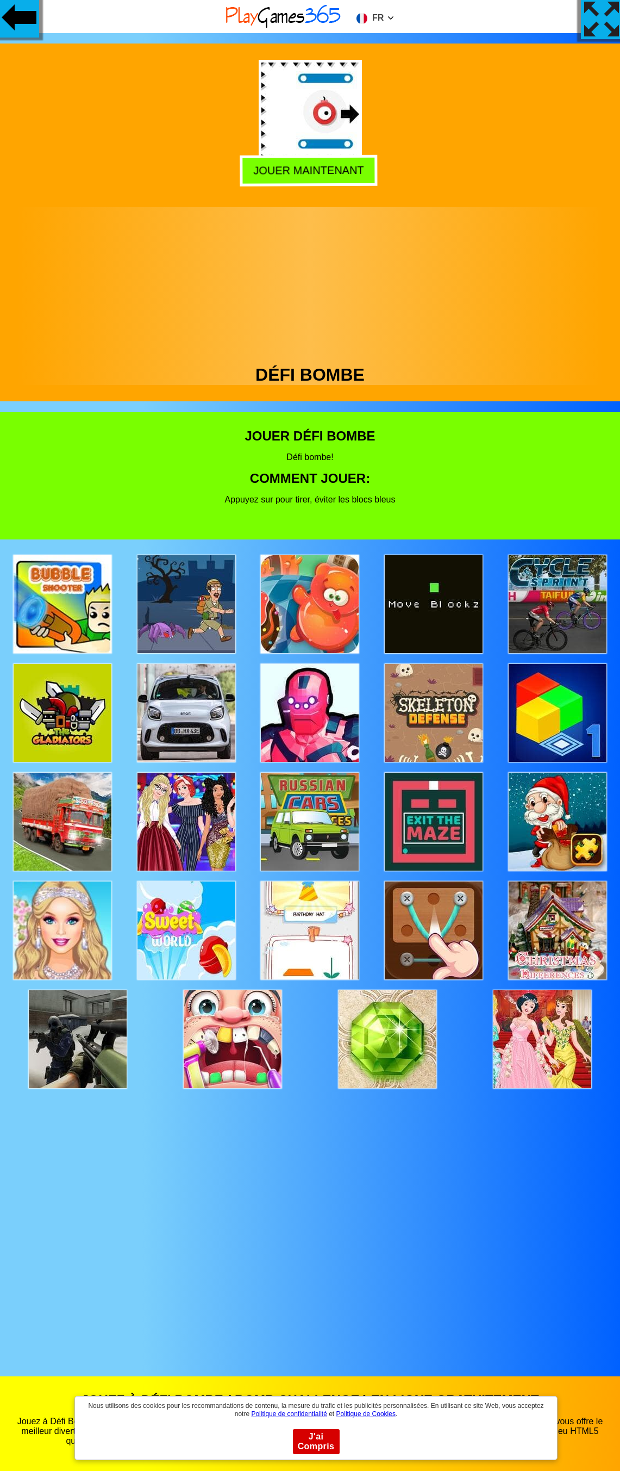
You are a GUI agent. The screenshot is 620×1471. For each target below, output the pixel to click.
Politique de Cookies (366, 1414)
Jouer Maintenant (310, 169)
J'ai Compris (316, 1441)
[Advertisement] (310, 283)
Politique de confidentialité (289, 1414)
